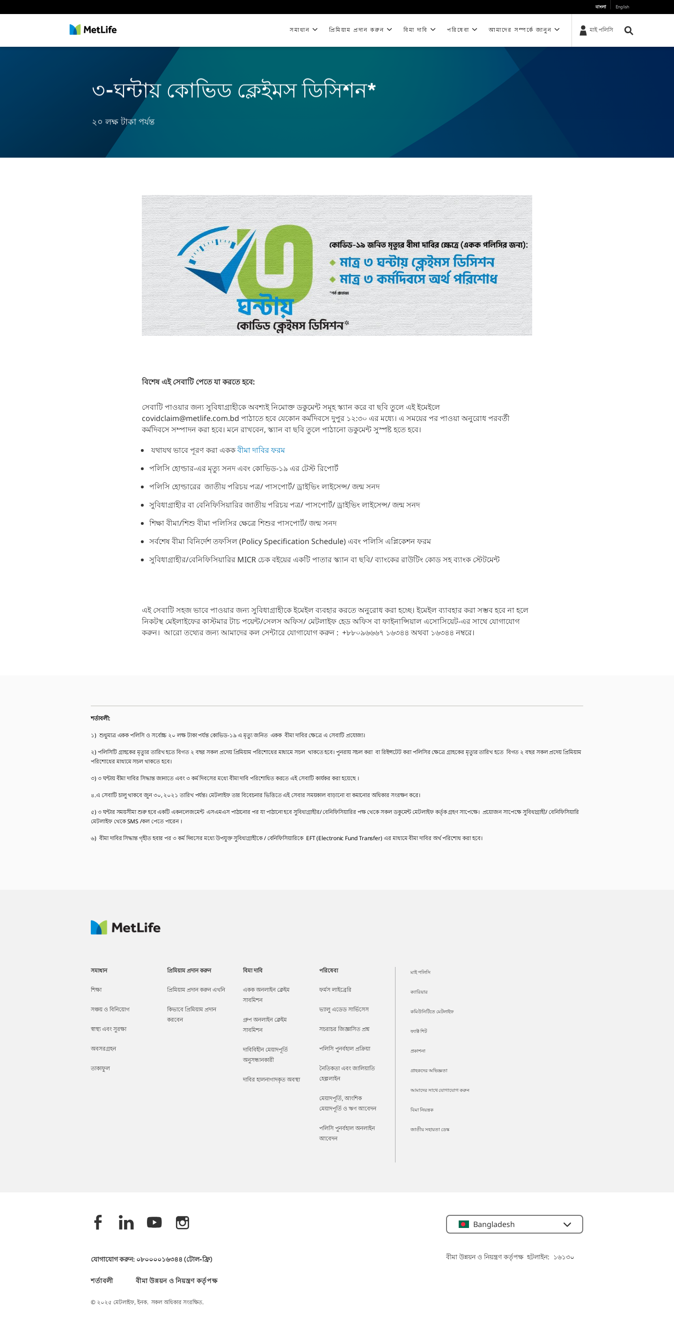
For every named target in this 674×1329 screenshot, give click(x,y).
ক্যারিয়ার (419, 992)
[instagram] (182, 1223)
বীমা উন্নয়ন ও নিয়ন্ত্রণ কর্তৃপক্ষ (176, 1281)
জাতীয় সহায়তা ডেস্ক (429, 1130)
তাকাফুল (100, 1069)
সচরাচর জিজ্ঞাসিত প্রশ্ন (344, 1029)
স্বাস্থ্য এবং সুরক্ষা (108, 1029)
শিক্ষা (96, 990)
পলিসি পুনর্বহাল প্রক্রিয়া (344, 1049)
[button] (304, 30)
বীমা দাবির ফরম (261, 450)
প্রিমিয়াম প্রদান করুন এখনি (196, 990)
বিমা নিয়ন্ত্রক (421, 1110)
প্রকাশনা (417, 1051)
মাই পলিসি (420, 972)
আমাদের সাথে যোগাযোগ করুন (439, 1090)
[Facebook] (98, 1223)
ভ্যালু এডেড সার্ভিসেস (344, 1010)
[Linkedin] (126, 1223)
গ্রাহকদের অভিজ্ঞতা (428, 1071)
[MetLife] (126, 932)
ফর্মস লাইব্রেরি (335, 990)
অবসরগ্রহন (103, 1049)
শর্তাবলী (102, 1281)
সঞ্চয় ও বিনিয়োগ (110, 1010)
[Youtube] (154, 1223)
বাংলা (600, 7)
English (622, 7)
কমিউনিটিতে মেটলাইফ (432, 1012)
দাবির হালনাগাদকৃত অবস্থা (271, 1080)
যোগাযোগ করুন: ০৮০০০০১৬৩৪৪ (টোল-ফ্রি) (151, 1260)
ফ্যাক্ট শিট (418, 1031)
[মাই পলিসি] (595, 30)
